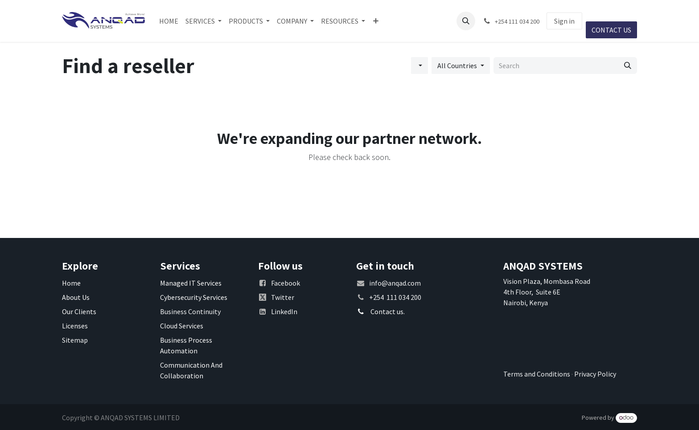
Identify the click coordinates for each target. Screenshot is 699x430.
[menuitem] (169, 21)
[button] (465, 21)
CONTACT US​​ (611, 29)
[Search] (627, 65)
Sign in (564, 20)
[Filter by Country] (460, 65)
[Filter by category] (419, 65)
